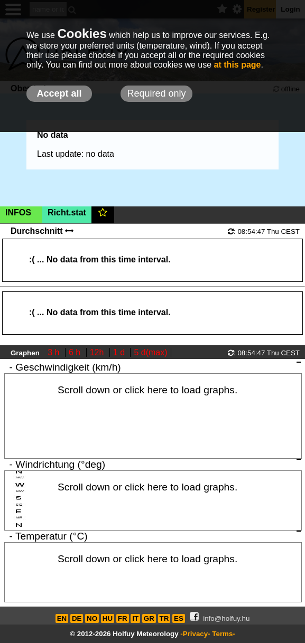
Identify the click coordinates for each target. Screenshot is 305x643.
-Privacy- (195, 634)
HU (108, 618)
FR (122, 618)
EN (62, 618)
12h (98, 352)
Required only (156, 93)
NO (92, 618)
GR (149, 618)
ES (178, 618)
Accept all (58, 93)
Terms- (223, 634)
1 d (120, 352)
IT (135, 618)
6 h (76, 352)
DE (77, 618)
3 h (55, 352)
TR (164, 618)
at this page (237, 64)
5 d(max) (150, 352)
